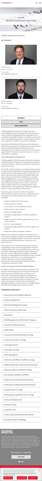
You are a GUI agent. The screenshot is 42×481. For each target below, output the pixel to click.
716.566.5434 (4, 106)
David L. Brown (6, 67)
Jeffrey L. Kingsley (6, 101)
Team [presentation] (21, 122)
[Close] (39, 471)
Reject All (33, 478)
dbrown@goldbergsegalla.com (9, 74)
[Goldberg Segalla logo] (7, 3)
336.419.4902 (5, 72)
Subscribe (21, 457)
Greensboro (10, 69)
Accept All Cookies (22, 478)
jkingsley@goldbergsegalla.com (10, 108)
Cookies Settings (8, 478)
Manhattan (10, 103)
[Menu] (39, 3)
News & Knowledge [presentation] (21, 126)
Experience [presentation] (21, 118)
